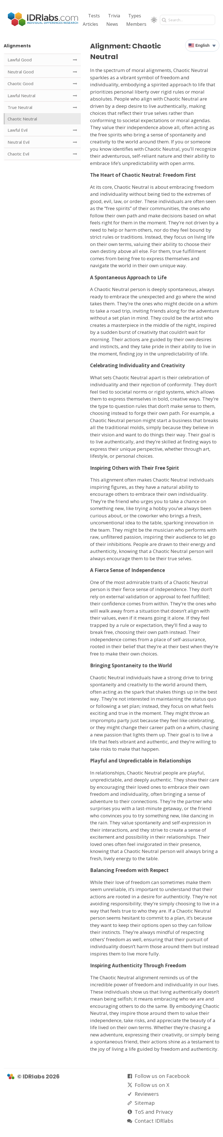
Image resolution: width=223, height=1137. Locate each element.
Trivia (114, 16)
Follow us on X (152, 1085)
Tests (94, 16)
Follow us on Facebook (162, 1076)
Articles (90, 24)
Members (136, 24)
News (112, 24)
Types (134, 16)
